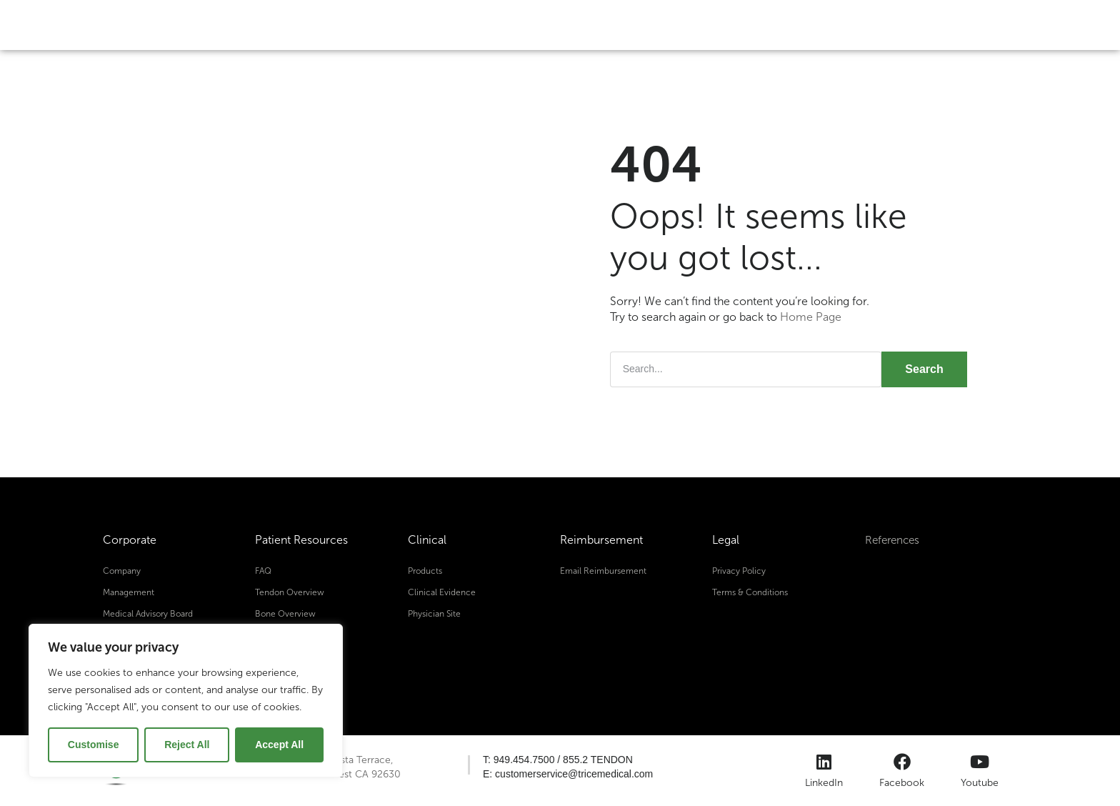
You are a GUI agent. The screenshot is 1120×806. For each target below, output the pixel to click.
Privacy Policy (739, 570)
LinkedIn (824, 782)
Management (128, 592)
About (639, 24)
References (894, 540)
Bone (441, 24)
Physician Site (434, 613)
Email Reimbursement (603, 570)
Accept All (279, 744)
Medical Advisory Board (148, 613)
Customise (93, 744)
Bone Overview (285, 613)
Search (924, 368)
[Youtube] (980, 761)
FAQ (263, 570)
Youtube (980, 782)
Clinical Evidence (442, 592)
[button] (558, 759)
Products (425, 570)
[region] (186, 700)
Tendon (368, 24)
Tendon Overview (289, 592)
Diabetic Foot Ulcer (538, 24)
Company (122, 570)
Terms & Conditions (750, 592)
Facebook (901, 782)
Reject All (186, 744)
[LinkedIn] (824, 761)
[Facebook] (902, 761)
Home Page (810, 317)
